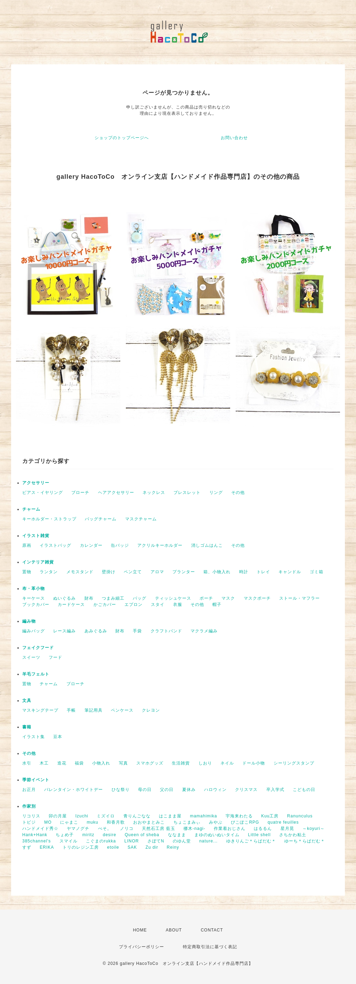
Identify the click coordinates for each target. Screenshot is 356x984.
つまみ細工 (113, 598)
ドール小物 (253, 763)
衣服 (177, 604)
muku (92, 822)
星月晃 (287, 828)
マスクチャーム (141, 519)
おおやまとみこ (149, 822)
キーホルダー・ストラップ (49, 519)
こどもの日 (304, 789)
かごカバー (105, 604)
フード (55, 657)
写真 (123, 763)
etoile (113, 847)
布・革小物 (33, 588)
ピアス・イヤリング (42, 492)
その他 (238, 492)
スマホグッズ (149, 763)
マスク (228, 598)
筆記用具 (93, 710)
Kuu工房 (269, 816)
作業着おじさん (229, 828)
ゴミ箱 (316, 571)
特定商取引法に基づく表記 (210, 946)
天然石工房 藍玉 (158, 828)
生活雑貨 (181, 763)
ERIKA (47, 847)
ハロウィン (215, 789)
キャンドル (289, 571)
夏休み (189, 789)
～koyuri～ (313, 828)
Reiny (173, 847)
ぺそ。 (105, 828)
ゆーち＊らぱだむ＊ (304, 841)
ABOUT (174, 930)
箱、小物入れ (216, 571)
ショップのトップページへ (122, 137)
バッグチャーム (100, 519)
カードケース (71, 604)
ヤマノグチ (78, 828)
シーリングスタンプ (294, 763)
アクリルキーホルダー (160, 545)
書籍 (26, 727)
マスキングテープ (40, 710)
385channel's (36, 841)
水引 (26, 763)
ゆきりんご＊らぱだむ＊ (251, 841)
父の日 (166, 789)
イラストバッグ (55, 545)
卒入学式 (275, 789)
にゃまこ (69, 822)
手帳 (71, 710)
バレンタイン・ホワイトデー (73, 789)
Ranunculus (300, 816)
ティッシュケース (173, 598)
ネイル (227, 763)
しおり (205, 763)
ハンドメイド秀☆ (40, 828)
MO (47, 822)
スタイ (157, 604)
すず (26, 847)
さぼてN (155, 841)
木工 (44, 763)
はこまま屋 (170, 816)
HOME (140, 930)
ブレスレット (187, 492)
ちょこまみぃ (187, 822)
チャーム (31, 509)
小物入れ (101, 763)
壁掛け (108, 571)
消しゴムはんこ (207, 545)
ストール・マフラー (299, 598)
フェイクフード (38, 647)
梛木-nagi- (194, 828)
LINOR (131, 841)
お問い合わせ (234, 137)
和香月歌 (116, 822)
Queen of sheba (142, 834)
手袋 (137, 631)
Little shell (259, 834)
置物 (26, 571)
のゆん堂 (182, 841)
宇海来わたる (239, 816)
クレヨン (151, 710)
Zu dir (151, 847)
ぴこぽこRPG (245, 822)
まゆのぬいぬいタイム (217, 834)
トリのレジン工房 (81, 847)
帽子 (216, 604)
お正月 (29, 789)
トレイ (263, 571)
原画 (26, 545)
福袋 (79, 763)
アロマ (157, 571)
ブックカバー (35, 604)
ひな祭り (121, 789)
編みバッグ (33, 631)
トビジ (29, 822)
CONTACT (212, 930)
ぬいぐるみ (64, 598)
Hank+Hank (34, 834)
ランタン (49, 571)
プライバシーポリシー (141, 946)
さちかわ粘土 (292, 834)
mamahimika (203, 816)
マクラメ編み (204, 631)
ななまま (177, 834)
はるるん (263, 828)
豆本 (57, 736)
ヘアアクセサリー (116, 492)
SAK (132, 847)
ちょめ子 (65, 834)
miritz (88, 834)
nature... (208, 841)
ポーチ (206, 598)
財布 (89, 598)
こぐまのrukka (101, 841)
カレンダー (91, 545)
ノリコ (127, 828)
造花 (61, 763)
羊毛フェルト (35, 674)
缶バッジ (120, 545)
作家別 (29, 806)
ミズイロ (106, 816)
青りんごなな (137, 816)
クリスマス (246, 789)
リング (216, 492)
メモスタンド (80, 571)
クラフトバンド (166, 631)
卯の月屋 (58, 816)
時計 (243, 571)
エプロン (133, 604)
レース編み (64, 631)
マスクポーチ (257, 598)
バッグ (139, 598)
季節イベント (35, 779)
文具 (26, 700)
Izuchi (81, 816)
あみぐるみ (95, 631)
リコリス (31, 816)
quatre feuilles (283, 822)
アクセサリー (35, 482)
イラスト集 (33, 736)
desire (109, 834)
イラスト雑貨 (35, 535)
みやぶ (215, 822)
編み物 (29, 621)
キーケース (33, 598)
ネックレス (154, 492)
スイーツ (31, 657)
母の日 (145, 789)
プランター (183, 571)
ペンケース (122, 710)
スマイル (68, 841)
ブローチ (80, 492)
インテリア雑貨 (38, 562)
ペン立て (133, 571)
